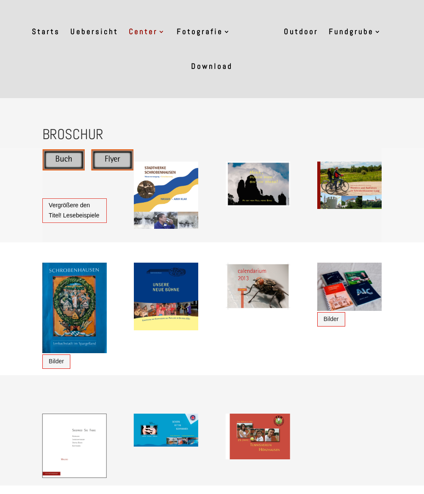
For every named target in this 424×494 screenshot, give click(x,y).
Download (212, 67)
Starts (46, 32)
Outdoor (301, 32)
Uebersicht (94, 32)
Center (143, 32)
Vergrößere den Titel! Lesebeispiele (74, 210)
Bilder (56, 361)
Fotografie (200, 32)
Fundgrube (351, 32)
